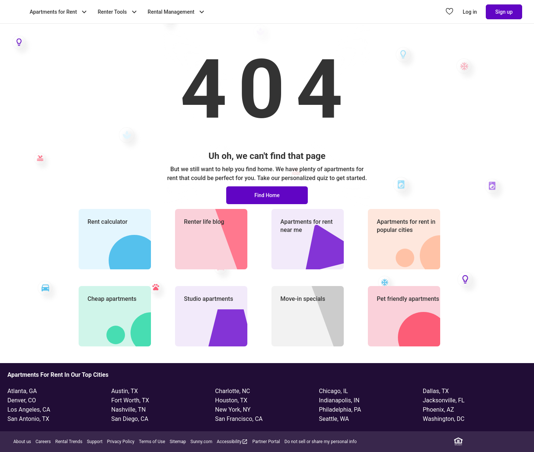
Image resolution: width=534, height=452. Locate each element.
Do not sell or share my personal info (320, 441)
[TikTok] (523, 441)
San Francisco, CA (239, 418)
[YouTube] (512, 441)
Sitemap (177, 441)
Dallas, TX (436, 391)
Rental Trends (68, 441)
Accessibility (232, 441)
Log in (470, 12)
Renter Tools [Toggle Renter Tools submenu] (118, 11)
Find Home (267, 195)
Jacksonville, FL (444, 400)
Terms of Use (152, 441)
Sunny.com (201, 441)
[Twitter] (501, 441)
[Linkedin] (469, 441)
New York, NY (233, 409)
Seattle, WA (334, 418)
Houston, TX (231, 400)
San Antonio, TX (28, 418)
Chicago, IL (333, 391)
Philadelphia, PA (340, 409)
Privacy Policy (121, 441)
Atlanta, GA (22, 391)
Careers (43, 441)
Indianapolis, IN (339, 400)
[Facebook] (480, 441)
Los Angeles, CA (28, 409)
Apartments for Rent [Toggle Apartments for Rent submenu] (59, 11)
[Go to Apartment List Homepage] (15, 12)
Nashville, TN (128, 409)
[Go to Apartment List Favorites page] (449, 11)
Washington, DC (444, 418)
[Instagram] (491, 441)
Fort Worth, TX (130, 400)
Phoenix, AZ (438, 409)
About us (22, 441)
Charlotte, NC (232, 391)
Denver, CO (21, 400)
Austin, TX (124, 391)
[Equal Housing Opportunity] (458, 441)
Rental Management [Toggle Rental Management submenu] (177, 11)
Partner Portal (266, 441)
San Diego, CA (129, 418)
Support (94, 441)
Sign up (504, 12)
